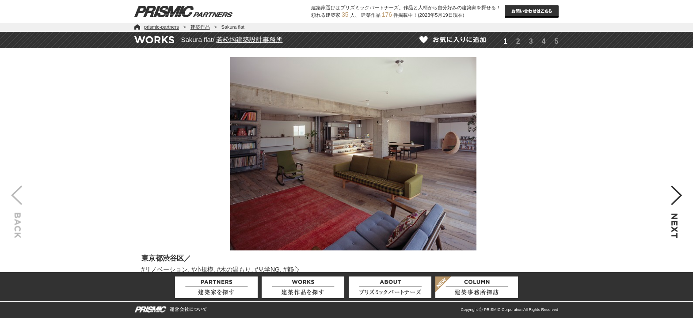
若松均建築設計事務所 (249, 39)
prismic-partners (161, 27)
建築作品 (200, 27)
